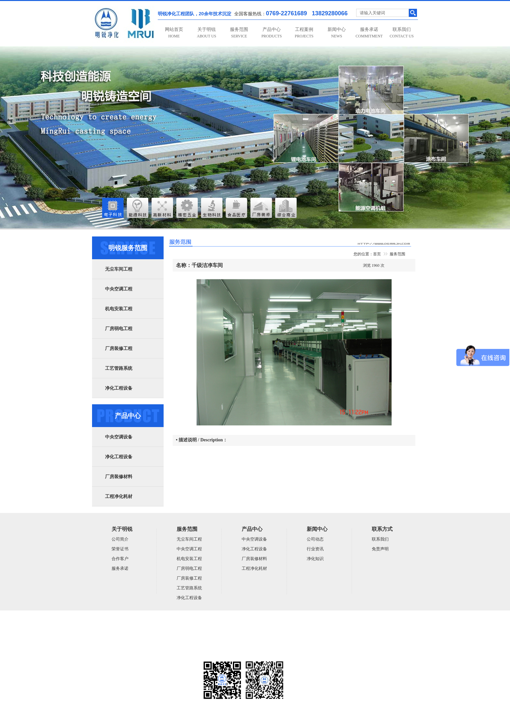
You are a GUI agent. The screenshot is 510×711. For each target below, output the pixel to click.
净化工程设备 (118, 388)
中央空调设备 (118, 437)
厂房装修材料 (118, 476)
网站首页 (174, 32)
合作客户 (120, 558)
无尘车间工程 (118, 269)
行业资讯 (315, 548)
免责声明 (380, 548)
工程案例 (304, 32)
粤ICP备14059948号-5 (110, 653)
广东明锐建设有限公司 (142, 627)
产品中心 (272, 32)
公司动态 (315, 539)
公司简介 (120, 539)
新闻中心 (337, 32)
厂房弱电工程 (118, 328)
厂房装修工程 (118, 348)
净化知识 (315, 558)
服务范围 (239, 32)
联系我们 (402, 32)
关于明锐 (206, 32)
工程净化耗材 (118, 496)
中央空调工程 (118, 289)
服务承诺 (369, 32)
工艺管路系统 (118, 368)
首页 (377, 254)
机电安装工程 (118, 308)
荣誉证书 (120, 548)
